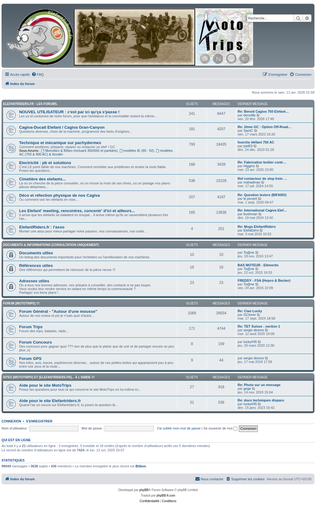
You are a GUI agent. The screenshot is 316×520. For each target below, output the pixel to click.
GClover (249, 314)
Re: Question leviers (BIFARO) (262, 195)
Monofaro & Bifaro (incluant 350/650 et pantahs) (79, 150)
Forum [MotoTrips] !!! (21, 303)
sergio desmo (253, 330)
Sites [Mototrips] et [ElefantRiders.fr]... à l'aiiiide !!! (49, 377)
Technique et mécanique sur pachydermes (60, 142)
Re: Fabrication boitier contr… (262, 162)
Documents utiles (36, 253)
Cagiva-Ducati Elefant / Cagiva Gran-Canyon (62, 127)
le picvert (250, 198)
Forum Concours (35, 342)
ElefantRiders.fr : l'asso (41, 227)
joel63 (247, 146)
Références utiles (36, 265)
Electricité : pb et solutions (45, 162)
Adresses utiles (34, 281)
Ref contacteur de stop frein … (262, 178)
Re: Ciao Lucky (250, 311)
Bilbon (140, 466)
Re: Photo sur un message (259, 385)
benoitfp (249, 115)
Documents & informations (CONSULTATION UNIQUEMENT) (51, 245)
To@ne (248, 252)
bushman (250, 214)
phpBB (143, 490)
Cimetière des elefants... (42, 179)
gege (247, 388)
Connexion (11, 421)
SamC (248, 130)
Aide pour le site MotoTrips (45, 385)
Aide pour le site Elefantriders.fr (50, 400)
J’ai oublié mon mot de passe (179, 428)
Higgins (249, 166)
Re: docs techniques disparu (261, 400)
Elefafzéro (251, 230)
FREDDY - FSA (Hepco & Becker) (264, 280)
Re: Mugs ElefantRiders (257, 226)
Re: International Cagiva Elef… (262, 210)
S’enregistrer (39, 421)
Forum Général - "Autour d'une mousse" (58, 311)
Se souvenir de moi (220, 428)
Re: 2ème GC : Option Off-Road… (265, 127)
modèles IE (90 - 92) (136, 150)
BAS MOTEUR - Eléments (258, 265)
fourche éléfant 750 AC (256, 142)
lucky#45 (250, 342)
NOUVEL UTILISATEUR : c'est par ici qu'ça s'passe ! (69, 112)
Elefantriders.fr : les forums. (30, 104)
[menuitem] (37, 74)
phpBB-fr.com (165, 495)
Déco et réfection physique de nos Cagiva (59, 195)
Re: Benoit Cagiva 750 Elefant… (263, 111)
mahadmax (251, 182)
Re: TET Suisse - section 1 (259, 326)
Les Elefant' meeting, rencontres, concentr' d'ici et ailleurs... (77, 210)
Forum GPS (30, 358)
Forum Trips (31, 326)
